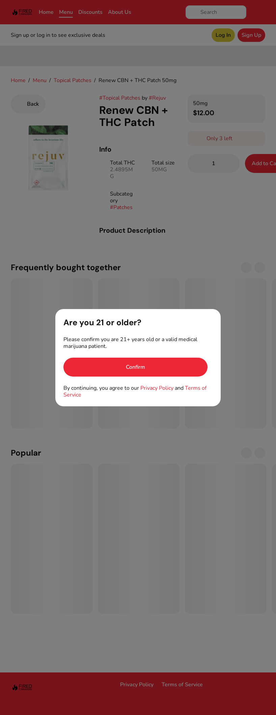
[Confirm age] (135, 367)
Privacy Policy (156, 388)
